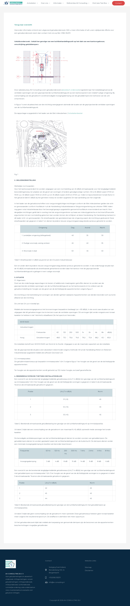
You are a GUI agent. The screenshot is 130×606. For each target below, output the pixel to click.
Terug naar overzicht (23, 25)
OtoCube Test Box (99, 3)
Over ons (44, 3)
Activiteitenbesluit (75, 113)
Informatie (57, 3)
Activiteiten (31, 3)
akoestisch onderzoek (70, 90)
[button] (118, 3)
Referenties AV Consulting (77, 3)
